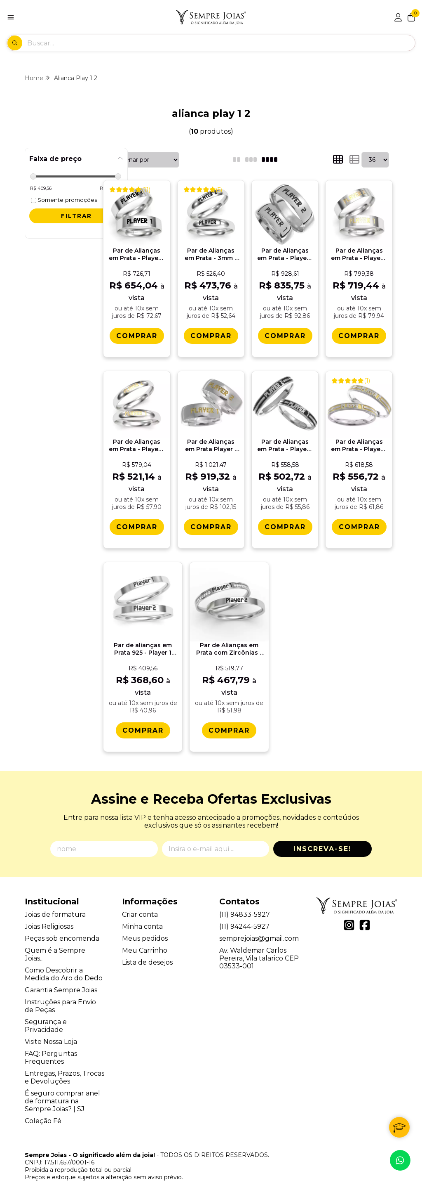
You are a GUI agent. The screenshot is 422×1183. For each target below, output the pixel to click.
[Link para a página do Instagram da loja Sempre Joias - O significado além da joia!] (349, 911)
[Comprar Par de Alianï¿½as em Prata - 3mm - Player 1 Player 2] (210, 335)
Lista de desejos (147, 948)
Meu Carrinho (144, 936)
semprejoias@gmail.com (259, 924)
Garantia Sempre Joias (61, 976)
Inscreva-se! (322, 835)
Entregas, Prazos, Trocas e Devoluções (64, 1063)
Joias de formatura (55, 900)
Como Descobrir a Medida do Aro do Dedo (64, 960)
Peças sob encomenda (62, 924)
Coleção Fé (43, 1107)
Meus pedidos (145, 924)
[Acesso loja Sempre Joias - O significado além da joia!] (398, 17)
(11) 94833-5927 (244, 900)
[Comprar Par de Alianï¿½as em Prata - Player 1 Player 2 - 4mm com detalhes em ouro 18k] (357, 526)
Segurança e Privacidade (46, 1012)
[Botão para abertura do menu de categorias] (11, 17)
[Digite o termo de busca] (221, 42)
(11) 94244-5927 (244, 912)
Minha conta (142, 912)
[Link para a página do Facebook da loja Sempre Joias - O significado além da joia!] (364, 911)
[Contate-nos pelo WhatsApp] (400, 1160)
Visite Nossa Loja (51, 1028)
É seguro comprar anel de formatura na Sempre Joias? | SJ (62, 1087)
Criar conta (140, 900)
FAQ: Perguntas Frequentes (51, 1043)
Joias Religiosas (49, 912)
